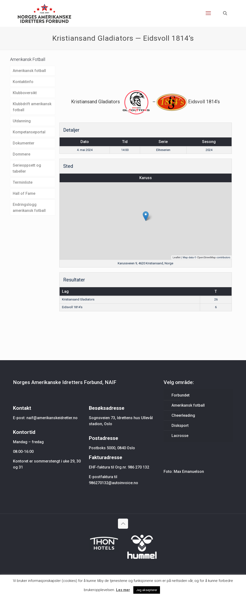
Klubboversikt (25, 93)
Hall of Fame (24, 193)
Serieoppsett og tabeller (27, 168)
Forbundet (181, 395)
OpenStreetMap (206, 257)
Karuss (145, 178)
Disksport (180, 425)
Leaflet (176, 257)
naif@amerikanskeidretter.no (52, 418)
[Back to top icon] (123, 524)
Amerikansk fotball (29, 70)
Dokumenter (23, 143)
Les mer (123, 590)
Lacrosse (180, 435)
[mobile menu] (208, 13)
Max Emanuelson (189, 471)
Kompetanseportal (29, 132)
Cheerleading (183, 415)
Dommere (21, 154)
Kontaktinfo (23, 81)
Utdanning (22, 121)
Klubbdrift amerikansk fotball (32, 107)
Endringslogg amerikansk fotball (29, 207)
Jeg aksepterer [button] (146, 590)
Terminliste (22, 182)
